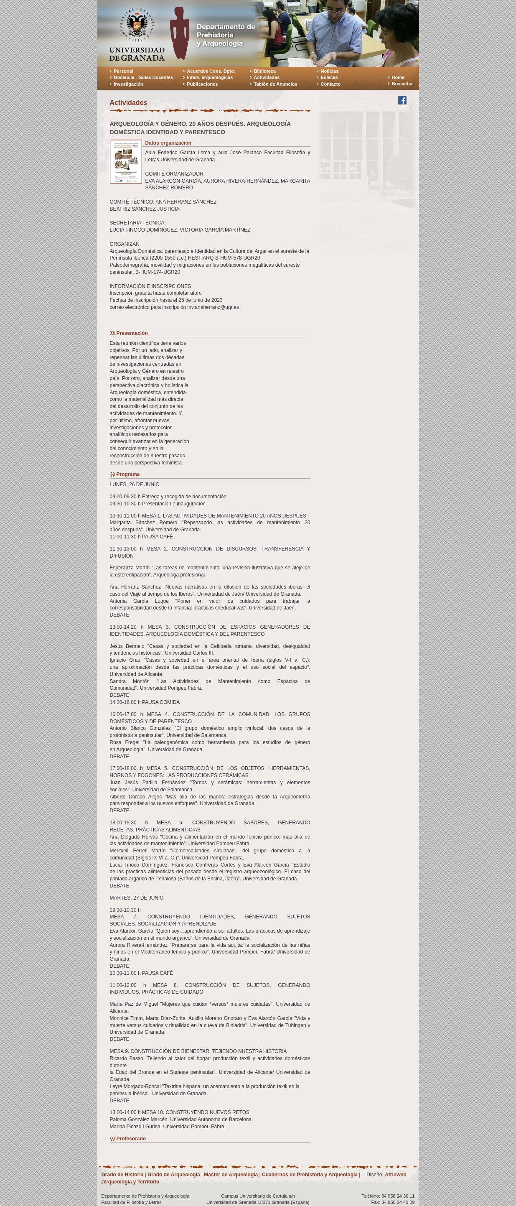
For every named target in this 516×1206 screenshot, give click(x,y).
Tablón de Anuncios (275, 84)
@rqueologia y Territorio (131, 1182)
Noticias (330, 71)
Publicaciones (202, 84)
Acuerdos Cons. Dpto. (211, 71)
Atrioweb (395, 1175)
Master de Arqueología (231, 1175)
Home (398, 77)
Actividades (267, 77)
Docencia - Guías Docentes (143, 77)
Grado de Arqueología (173, 1175)
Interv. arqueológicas (210, 77)
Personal (123, 71)
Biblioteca (265, 71)
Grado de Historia (123, 1175)
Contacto (331, 84)
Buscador (402, 83)
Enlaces (329, 77)
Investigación (128, 84)
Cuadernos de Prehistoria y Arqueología (310, 1175)
